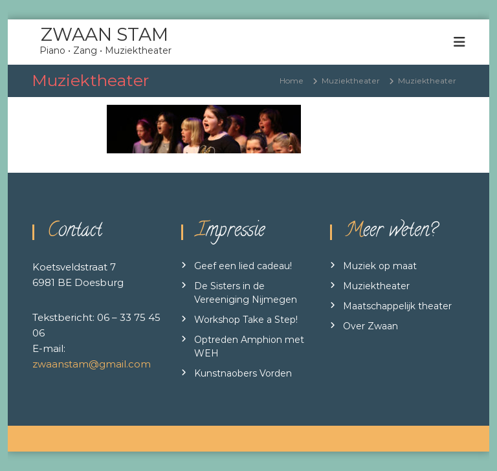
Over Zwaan (370, 326)
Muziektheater (376, 286)
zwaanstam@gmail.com (91, 364)
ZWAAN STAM (104, 34)
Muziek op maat (380, 266)
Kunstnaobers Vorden (243, 373)
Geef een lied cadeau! (243, 266)
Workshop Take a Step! (246, 319)
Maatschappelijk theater (397, 306)
